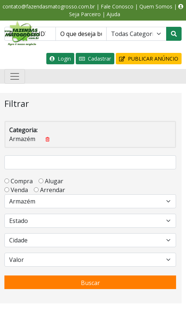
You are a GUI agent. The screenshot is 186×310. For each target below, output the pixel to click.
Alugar (56, 181)
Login (60, 58)
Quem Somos (155, 6)
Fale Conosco (117, 6)
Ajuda (113, 14)
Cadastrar (95, 58)
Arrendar (52, 190)
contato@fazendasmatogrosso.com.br (49, 6)
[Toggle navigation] (14, 76)
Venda (21, 190)
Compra (24, 181)
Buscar (90, 283)
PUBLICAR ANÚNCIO (148, 58)
